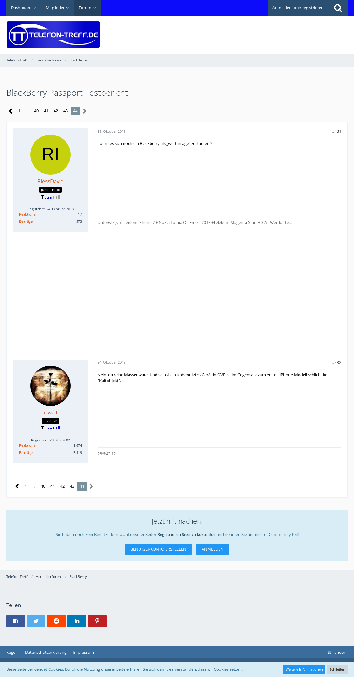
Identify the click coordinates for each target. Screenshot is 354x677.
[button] (15, 621)
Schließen (337, 669)
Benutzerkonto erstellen (158, 549)
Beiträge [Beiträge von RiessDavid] (26, 221)
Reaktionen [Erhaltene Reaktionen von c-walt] (28, 445)
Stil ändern (338, 652)
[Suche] (338, 8)
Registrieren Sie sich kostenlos (186, 534)
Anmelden (213, 549)
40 (36, 111)
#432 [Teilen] (336, 362)
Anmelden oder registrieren (298, 7)
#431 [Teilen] (336, 131)
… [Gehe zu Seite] (27, 111)
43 (65, 111)
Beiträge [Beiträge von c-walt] (26, 452)
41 (46, 111)
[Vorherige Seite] (10, 111)
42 (56, 111)
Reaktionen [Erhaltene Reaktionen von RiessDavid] (28, 214)
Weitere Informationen (304, 669)
